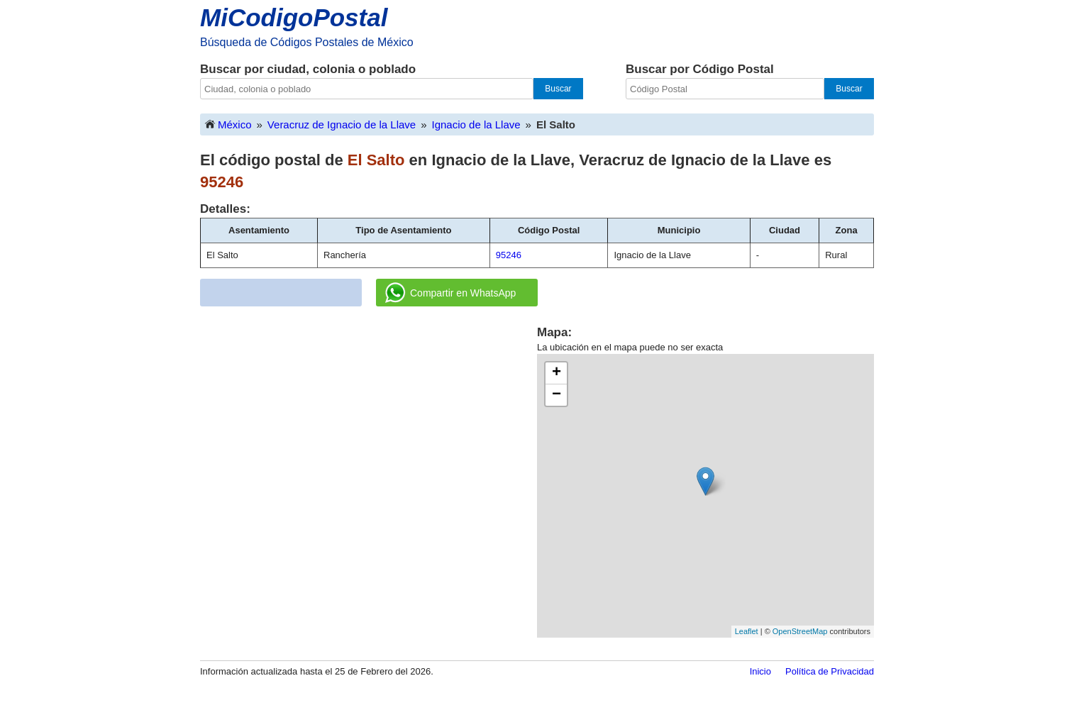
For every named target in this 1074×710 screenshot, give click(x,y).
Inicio (760, 671)
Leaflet (746, 631)
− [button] (556, 395)
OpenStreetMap (800, 631)
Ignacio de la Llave (476, 124)
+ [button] (556, 373)
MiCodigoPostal (293, 17)
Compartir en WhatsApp (450, 293)
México (228, 124)
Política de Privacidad (829, 671)
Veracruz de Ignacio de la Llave (341, 124)
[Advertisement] (369, 423)
